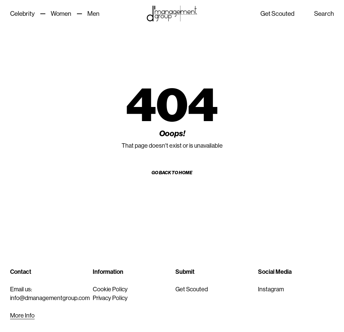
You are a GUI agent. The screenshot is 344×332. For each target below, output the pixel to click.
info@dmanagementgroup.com (50, 298)
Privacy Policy (110, 298)
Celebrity (22, 13)
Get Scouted (277, 13)
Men (93, 13)
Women (61, 13)
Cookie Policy (110, 289)
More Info (22, 315)
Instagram (271, 289)
